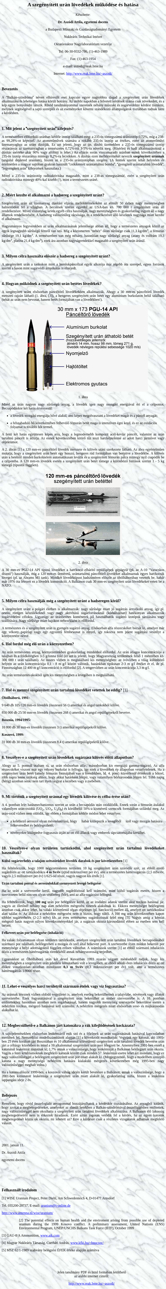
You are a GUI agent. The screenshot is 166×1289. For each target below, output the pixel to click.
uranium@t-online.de (56, 1205)
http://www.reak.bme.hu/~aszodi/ (89, 73)
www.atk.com (50, 1235)
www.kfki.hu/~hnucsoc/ (87, 1243)
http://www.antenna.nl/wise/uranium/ (27, 1213)
